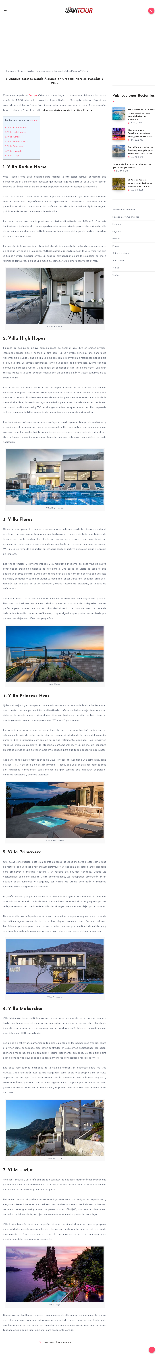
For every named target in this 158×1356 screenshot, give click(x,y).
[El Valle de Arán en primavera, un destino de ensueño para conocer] (118, 184)
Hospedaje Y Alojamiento (57, 1342)
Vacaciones (118, 261)
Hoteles (116, 225)
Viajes (115, 268)
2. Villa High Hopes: (16, 132)
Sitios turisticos (120, 254)
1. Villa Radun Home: (17, 127)
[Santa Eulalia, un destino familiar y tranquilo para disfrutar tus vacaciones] (118, 152)
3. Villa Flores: (13, 136)
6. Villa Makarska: (15, 150)
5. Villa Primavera (15, 146)
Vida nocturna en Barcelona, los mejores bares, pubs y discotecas (140, 133)
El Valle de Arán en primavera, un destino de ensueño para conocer (141, 184)
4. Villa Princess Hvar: (17, 141)
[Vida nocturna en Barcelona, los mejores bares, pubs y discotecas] (118, 134)
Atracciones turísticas (123, 210)
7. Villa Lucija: (12, 155)
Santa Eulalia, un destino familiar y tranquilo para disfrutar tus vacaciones (141, 151)
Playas (115, 246)
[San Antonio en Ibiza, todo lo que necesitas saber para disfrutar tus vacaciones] (118, 113)
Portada (10, 71)
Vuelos (116, 276)
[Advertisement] (79, 46)
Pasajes (116, 239)
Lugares (116, 232)
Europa (33, 95)
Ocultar (34, 120)
